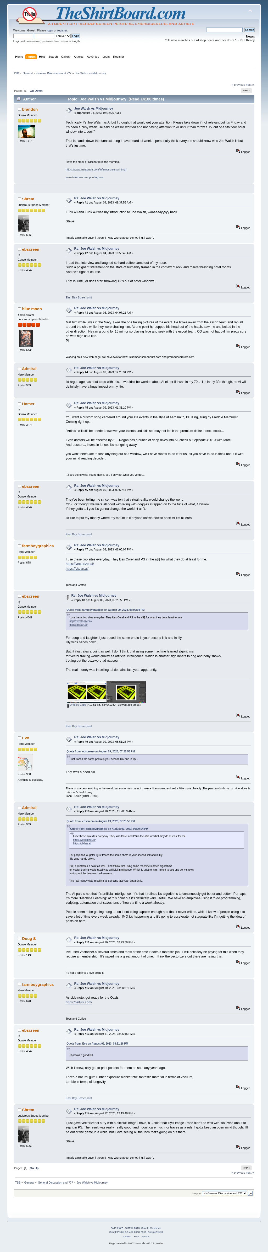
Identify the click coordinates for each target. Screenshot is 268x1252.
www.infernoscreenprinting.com (85, 177)
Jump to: (197, 1193)
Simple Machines (151, 1228)
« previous (238, 84)
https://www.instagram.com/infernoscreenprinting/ (96, 169)
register (62, 30)
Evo (25, 738)
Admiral (29, 368)
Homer (28, 404)
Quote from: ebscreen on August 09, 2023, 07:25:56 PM (100, 751)
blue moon (32, 309)
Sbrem (28, 199)
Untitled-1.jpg (76, 704)
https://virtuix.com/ (79, 1002)
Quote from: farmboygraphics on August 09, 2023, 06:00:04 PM (105, 609)
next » (250, 84)
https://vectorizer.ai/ (80, 564)
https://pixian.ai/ (77, 568)
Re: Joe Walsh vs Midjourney (96, 198)
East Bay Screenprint (79, 297)
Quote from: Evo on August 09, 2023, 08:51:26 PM (97, 1043)
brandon (30, 109)
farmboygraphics (38, 546)
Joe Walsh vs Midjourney (93, 108)
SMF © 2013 (132, 1228)
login (50, 30)
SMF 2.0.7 (117, 1228)
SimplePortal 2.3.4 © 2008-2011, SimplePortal (136, 1231)
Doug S (29, 938)
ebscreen (30, 249)
